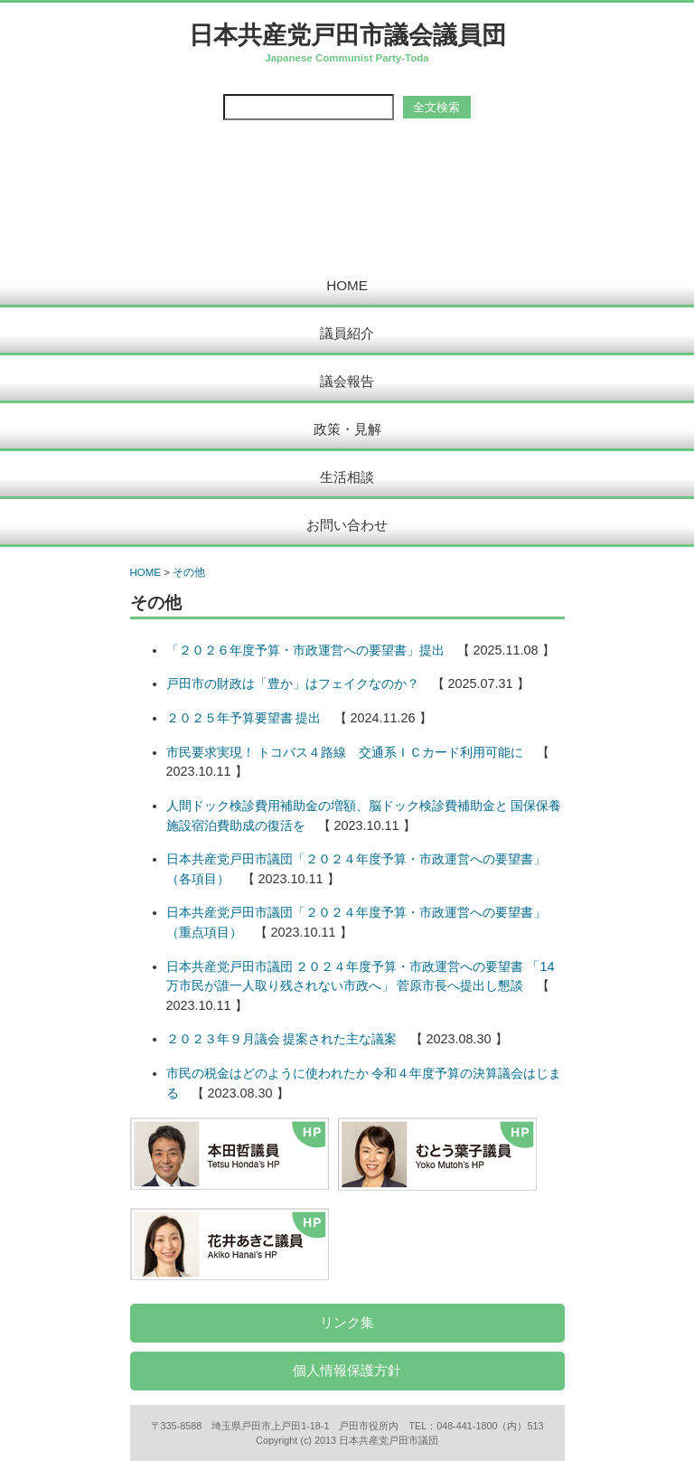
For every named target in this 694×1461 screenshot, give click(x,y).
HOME (347, 285)
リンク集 (347, 1322)
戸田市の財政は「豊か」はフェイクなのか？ (292, 683)
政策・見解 (347, 429)
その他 (189, 572)
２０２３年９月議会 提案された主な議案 (282, 1039)
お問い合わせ (347, 525)
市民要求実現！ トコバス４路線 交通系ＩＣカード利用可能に (345, 752)
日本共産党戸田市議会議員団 (347, 35)
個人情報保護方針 (347, 1370)
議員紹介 (347, 333)
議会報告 (347, 381)
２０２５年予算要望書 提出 (244, 718)
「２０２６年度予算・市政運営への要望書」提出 (305, 650)
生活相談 (347, 477)
